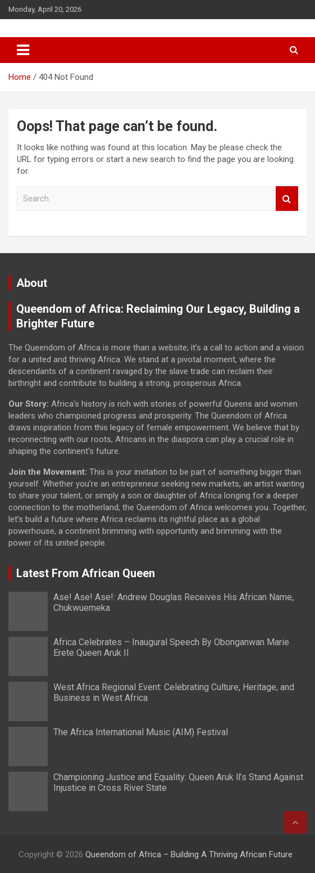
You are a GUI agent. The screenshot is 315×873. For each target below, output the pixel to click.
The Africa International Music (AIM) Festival (140, 732)
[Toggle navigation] (23, 50)
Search (287, 199)
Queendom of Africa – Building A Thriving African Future (189, 854)
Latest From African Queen (85, 573)
